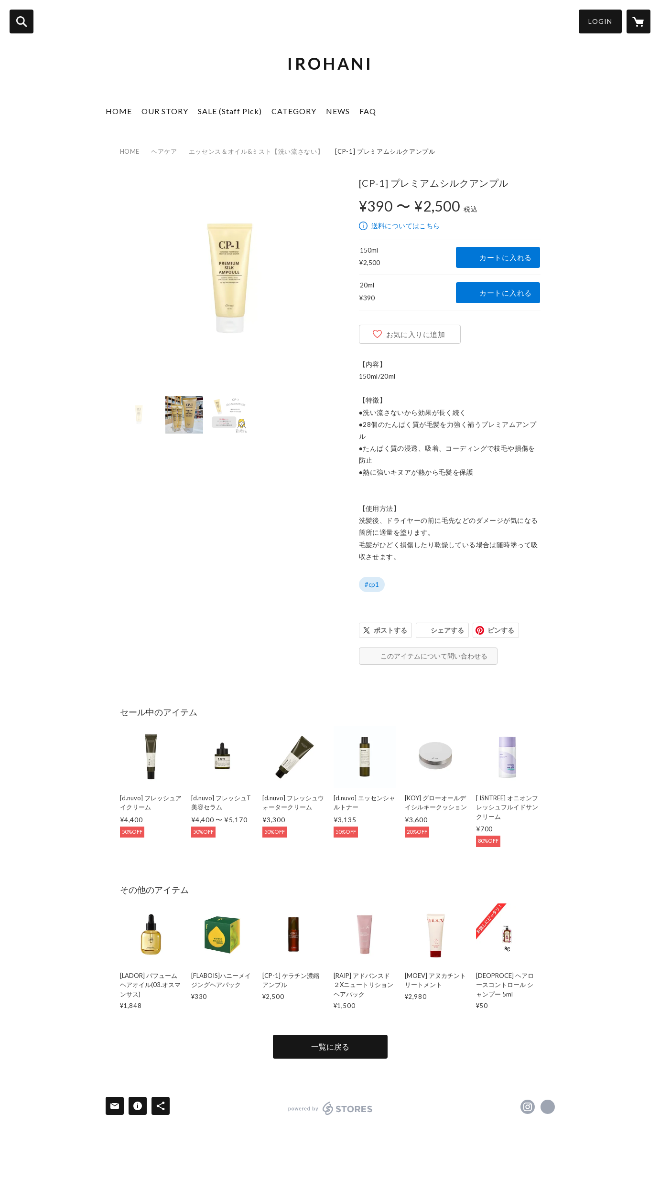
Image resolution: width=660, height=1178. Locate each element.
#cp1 (372, 584)
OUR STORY (164, 111)
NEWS (338, 111)
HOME (119, 111)
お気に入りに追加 (415, 334)
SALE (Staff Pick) (230, 111)
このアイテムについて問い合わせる (433, 656)
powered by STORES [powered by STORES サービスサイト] (330, 1108)
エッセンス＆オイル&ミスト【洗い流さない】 (256, 151)
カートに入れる (505, 257)
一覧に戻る (330, 1046)
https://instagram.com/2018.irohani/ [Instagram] (527, 1107)
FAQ (367, 111)
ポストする (390, 630)
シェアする (447, 630)
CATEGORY (293, 111)
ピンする (500, 630)
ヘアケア (164, 151)
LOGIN (600, 21)
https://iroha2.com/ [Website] (548, 1107)
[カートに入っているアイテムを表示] (638, 21)
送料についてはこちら (405, 226)
